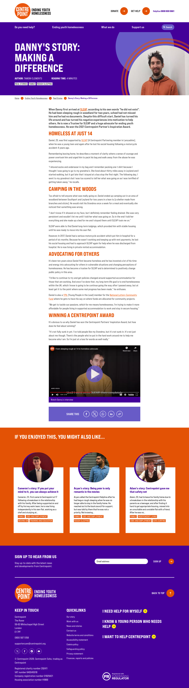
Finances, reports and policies (80, 658)
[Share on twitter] (94, 414)
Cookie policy (72, 644)
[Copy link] (120, 414)
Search (169, 27)
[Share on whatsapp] (103, 414)
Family (32, 83)
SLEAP (83, 109)
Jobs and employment (36, 516)
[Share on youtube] (39, 651)
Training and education (41, 520)
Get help (135, 11)
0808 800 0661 (167, 11)
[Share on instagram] (31, 651)
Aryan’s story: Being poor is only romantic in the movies (92, 490)
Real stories (21, 83)
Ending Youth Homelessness (36, 98)
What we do (107, 27)
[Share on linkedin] (111, 414)
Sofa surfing (159, 520)
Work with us (72, 621)
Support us (138, 27)
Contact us (71, 630)
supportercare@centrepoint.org (30, 643)
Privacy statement (75, 653)
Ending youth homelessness (68, 27)
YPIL (65, 295)
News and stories (74, 626)
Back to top (158, 593)
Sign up (157, 561)
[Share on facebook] (86, 414)
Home (17, 98)
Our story (71, 616)
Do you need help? (25, 27)
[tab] (20, 98)
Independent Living (147, 516)
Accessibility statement (77, 639)
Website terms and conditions (80, 635)
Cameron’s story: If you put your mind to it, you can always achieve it (38, 490)
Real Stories (57, 98)
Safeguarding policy (76, 649)
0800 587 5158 (22, 637)
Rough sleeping (44, 83)
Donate (114, 11)
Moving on (23, 520)
